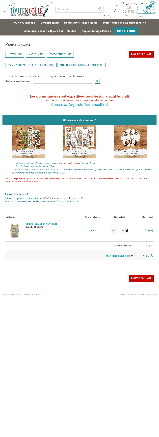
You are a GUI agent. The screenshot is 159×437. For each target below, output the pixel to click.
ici (106, 104)
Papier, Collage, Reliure (96, 31)
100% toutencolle (24, 22)
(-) (113, 230)
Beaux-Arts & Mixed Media (80, 22)
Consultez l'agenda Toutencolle (77, 104)
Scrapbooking (50, 22)
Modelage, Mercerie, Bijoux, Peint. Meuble (50, 31)
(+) (123, 230)
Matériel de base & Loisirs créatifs (124, 22)
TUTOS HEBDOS (126, 31)
